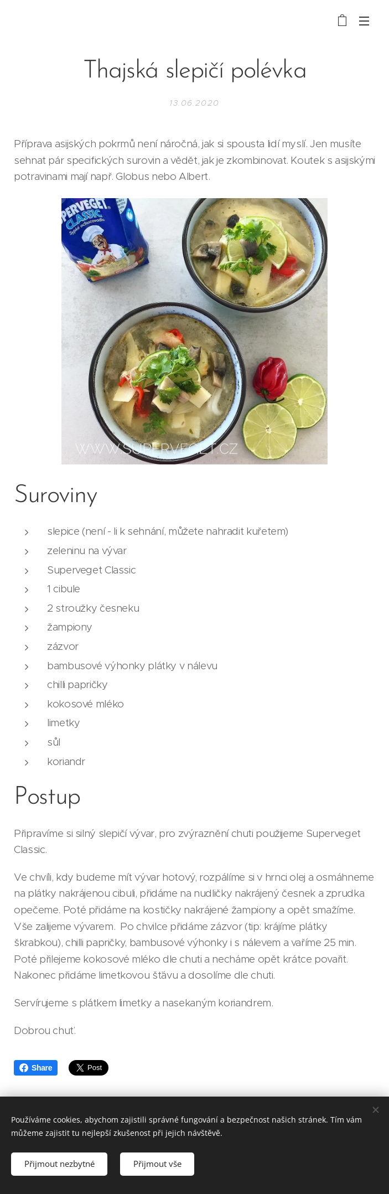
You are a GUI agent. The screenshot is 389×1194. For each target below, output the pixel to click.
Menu (364, 21)
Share (35, 1067)
